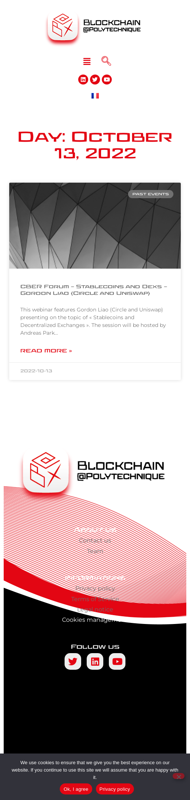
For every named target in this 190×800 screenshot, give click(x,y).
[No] (178, 776)
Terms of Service (95, 599)
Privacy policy (95, 588)
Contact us (95, 540)
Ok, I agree (75, 789)
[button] (86, 62)
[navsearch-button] (106, 61)
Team (95, 551)
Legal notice (95, 609)
